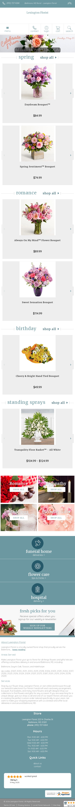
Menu (7, 30)
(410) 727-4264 (13, 3)
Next (71, 93)
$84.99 (37, 115)
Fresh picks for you (37, 615)
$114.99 (37, 313)
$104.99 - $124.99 (37, 461)
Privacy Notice (24, 805)
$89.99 (37, 251)
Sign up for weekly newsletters (37, 626)
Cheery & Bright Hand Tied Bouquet (37, 376)
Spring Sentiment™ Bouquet (37, 166)
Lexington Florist (37, 12)
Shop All (47, 57)
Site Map (56, 805)
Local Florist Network (41, 805)
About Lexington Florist (13, 642)
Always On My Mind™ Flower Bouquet (37, 240)
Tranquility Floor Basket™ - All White (37, 449)
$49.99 (37, 387)
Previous (4, 93)
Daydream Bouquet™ (37, 104)
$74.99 (37, 177)
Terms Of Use (9, 805)
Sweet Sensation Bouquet (37, 302)
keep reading (18, 649)
